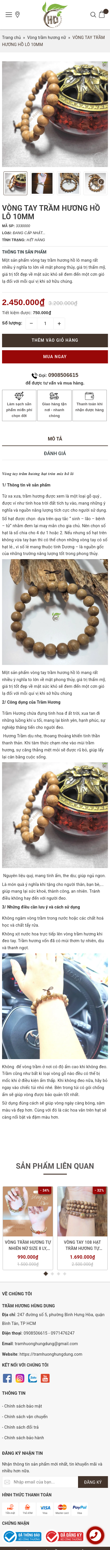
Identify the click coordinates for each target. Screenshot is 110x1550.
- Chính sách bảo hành (23, 1437)
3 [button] (58, 1274)
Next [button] (101, 183)
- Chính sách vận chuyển (25, 1416)
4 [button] (65, 1274)
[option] (55, 114)
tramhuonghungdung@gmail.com (46, 1343)
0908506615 (63, 375)
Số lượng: (12, 323)
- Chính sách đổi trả (20, 1427)
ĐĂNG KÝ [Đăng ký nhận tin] (93, 1482)
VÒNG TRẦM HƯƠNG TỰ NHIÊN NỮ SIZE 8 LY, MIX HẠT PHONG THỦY (28, 1246)
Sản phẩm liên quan (55, 1166)
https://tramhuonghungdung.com (51, 1354)
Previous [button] (9, 183)
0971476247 (63, 1333)
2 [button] (52, 1274)
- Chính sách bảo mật (22, 1406)
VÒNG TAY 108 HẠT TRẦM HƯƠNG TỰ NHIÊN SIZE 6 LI (82, 1246)
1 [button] (45, 1273)
